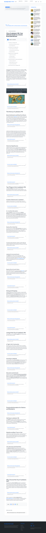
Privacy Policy (22, 527)
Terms (21, 528)
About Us (22, 525)
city (8, 24)
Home (16, 1)
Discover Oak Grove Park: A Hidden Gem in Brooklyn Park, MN (37, 33)
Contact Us (22, 526)
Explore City (20, 1)
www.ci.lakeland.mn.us (20, 258)
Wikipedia (15, 116)
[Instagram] (33, 526)
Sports (36, 1)
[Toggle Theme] (41, 1)
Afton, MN (22, 270)
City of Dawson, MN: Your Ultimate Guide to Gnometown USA (37, 30)
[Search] (38, 1)
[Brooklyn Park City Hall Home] (9, 1)
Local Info (31, 1)
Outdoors (26, 1)
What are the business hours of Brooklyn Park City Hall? (16, 512)
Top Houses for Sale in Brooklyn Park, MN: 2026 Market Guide (37, 40)
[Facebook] (31, 526)
